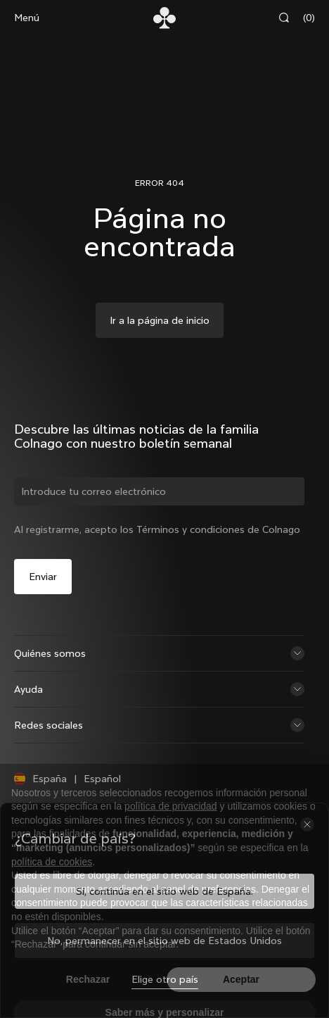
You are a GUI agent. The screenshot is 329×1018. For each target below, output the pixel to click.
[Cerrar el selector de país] (307, 824)
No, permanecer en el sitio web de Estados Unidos (164, 940)
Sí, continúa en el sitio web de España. (164, 891)
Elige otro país (164, 979)
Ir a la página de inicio (159, 320)
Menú (26, 17)
